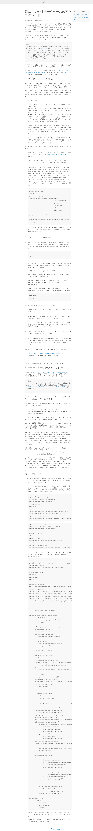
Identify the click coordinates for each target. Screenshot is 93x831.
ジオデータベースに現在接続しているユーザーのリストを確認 (44, 353)
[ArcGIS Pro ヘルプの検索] (45, 2)
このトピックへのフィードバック (62, 828)
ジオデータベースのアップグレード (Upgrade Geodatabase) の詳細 (47, 387)
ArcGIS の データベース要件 (58, 154)
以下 (42, 70)
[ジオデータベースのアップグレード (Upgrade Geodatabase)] (50, 372)
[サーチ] (59, 2)
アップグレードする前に (80, 14)
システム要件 (44, 50)
